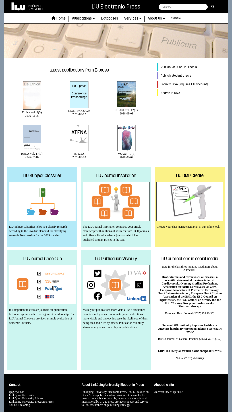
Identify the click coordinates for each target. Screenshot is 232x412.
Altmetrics (189, 269)
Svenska (176, 17)
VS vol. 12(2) (126, 152)
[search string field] (183, 7)
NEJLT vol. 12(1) (126, 108)
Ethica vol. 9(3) (32, 110)
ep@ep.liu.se (16, 391)
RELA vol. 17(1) (32, 151)
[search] (212, 6)
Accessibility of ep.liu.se (168, 391)
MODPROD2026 (79, 108)
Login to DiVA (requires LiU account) (184, 84)
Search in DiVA (170, 93)
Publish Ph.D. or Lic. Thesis (179, 67)
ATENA (79, 151)
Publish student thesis (176, 76)
